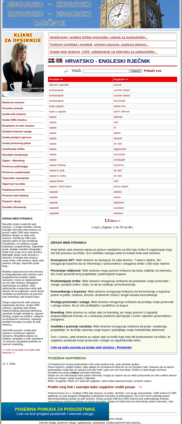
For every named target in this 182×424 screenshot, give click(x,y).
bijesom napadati (59, 84)
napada (53, 191)
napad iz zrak (56, 170)
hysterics (119, 165)
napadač (54, 207)
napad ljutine (56, 181)
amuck (117, 84)
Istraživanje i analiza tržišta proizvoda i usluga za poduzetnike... (99, 37)
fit (115, 127)
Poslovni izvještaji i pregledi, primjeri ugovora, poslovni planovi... (99, 44)
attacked (119, 202)
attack (117, 132)
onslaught (119, 159)
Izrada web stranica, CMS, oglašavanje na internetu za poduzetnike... (103, 52)
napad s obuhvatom (60, 186)
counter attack (122, 90)
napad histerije (57, 165)
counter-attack (122, 95)
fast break (119, 100)
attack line (120, 106)
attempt (118, 116)
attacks (118, 191)
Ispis (96, 227)
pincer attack (121, 186)
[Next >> (115, 220)
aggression (120, 149)
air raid (118, 143)
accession (119, 154)
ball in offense (122, 111)
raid (116, 122)
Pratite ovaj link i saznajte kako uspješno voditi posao (91, 387)
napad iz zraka (57, 175)
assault (118, 138)
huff (116, 181)
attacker (118, 213)
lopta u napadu (57, 111)
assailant (119, 207)
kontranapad (56, 90)
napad (52, 116)
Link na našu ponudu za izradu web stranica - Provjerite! (91, 347)
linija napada (56, 106)
